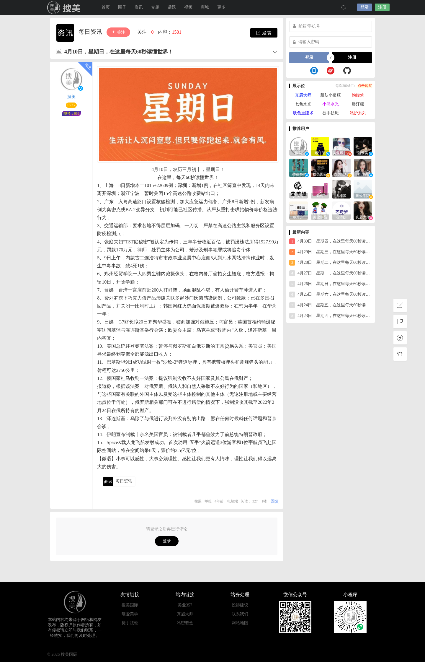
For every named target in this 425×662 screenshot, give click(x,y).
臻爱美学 (130, 614)
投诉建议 (240, 605)
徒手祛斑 (330, 113)
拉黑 (198, 501)
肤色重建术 (303, 113)
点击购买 (365, 86)
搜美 (64, 7)
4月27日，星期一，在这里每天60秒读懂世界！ (330, 273)
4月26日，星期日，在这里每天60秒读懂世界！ (330, 284)
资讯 (139, 7)
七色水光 (303, 104)
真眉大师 (303, 95)
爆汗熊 (358, 104)
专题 (155, 7)
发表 (264, 32)
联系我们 (240, 614)
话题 (172, 7)
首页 (106, 7)
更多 (221, 7)
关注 (118, 32)
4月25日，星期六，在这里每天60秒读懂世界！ (330, 294)
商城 (205, 7)
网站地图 (240, 623)
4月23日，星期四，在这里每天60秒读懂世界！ (330, 316)
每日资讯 (91, 31)
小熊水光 (330, 104)
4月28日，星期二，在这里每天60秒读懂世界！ (330, 263)
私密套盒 (185, 623)
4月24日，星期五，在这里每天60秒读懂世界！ (330, 305)
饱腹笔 (358, 95)
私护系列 (358, 113)
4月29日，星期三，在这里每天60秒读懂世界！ (330, 252)
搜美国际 (130, 605)
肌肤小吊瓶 (330, 95)
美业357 (185, 605)
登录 (364, 7)
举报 (208, 501)
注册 (382, 7)
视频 (188, 7)
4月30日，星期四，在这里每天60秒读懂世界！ (330, 241)
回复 (275, 501)
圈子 (122, 7)
